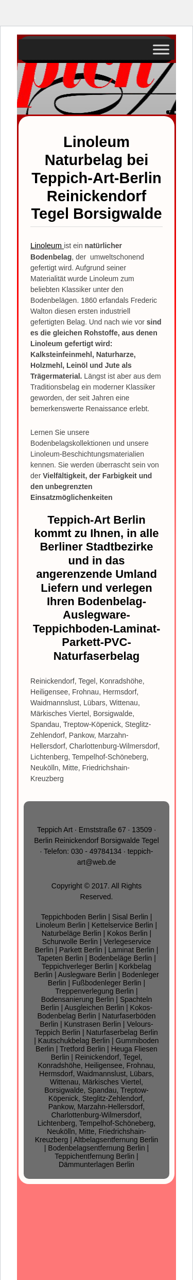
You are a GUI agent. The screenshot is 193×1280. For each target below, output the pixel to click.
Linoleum (47, 245)
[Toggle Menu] (161, 49)
